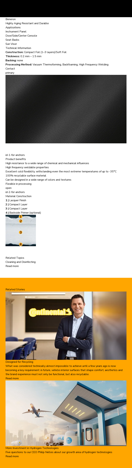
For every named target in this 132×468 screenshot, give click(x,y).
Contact (10, 69)
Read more (12, 266)
